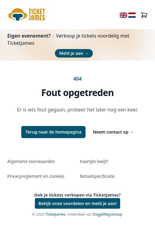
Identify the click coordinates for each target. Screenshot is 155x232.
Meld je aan (73, 53)
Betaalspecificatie (97, 176)
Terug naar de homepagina (53, 132)
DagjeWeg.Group (107, 214)
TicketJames (55, 214)
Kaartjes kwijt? (94, 161)
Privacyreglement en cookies (35, 176)
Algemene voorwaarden (31, 161)
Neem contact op (113, 132)
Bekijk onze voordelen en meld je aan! (78, 203)
